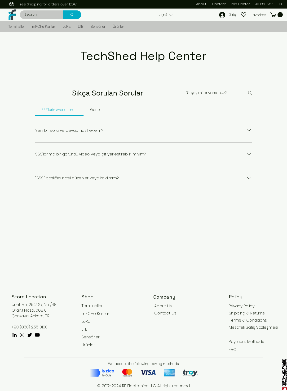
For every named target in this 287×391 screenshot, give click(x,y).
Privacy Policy (242, 306)
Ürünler (88, 345)
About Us (163, 306)
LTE (84, 329)
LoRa (85, 321)
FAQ (233, 349)
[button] (163, 15)
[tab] (59, 110)
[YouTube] (37, 335)
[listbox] (163, 15)
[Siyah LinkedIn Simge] (15, 335)
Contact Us (165, 313)
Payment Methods (247, 341)
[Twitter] (30, 335)
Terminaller (92, 306)
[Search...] (39, 14)
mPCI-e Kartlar (95, 313)
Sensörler (90, 337)
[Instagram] (22, 335)
